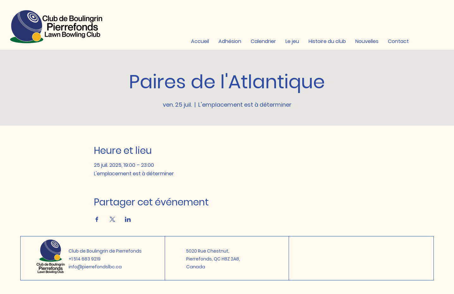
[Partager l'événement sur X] (112, 219)
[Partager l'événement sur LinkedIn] (128, 219)
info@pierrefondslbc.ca (95, 267)
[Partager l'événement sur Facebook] (97, 219)
